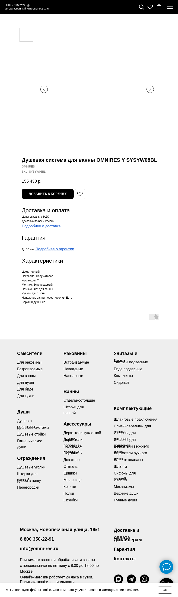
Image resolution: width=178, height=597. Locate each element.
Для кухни (25, 396)
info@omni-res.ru (39, 548)
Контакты (125, 558)
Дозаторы (72, 460)
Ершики (70, 473)
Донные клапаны (128, 460)
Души (23, 411)
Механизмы (124, 487)
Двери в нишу (29, 481)
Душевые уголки (31, 467)
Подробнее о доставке (41, 226)
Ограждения (31, 458)
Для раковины (29, 362)
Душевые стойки (31, 434)
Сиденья (121, 382)
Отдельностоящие (79, 400)
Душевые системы (33, 427)
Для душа (25, 382)
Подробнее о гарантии (54, 249)
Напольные (73, 376)
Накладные (73, 369)
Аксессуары (77, 423)
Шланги (120, 466)
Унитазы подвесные (131, 362)
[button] (141, 7)
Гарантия (124, 549)
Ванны (71, 391)
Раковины (75, 353)
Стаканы (71, 466)
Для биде (25, 389)
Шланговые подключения (135, 419)
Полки (69, 493)
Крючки (70, 487)
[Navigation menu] (170, 7)
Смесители (29, 353)
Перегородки (28, 487)
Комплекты (123, 376)
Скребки (71, 500)
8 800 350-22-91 (37, 539)
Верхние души (126, 493)
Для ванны (26, 376)
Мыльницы (73, 480)
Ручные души (125, 500)
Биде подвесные (128, 369)
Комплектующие (133, 408)
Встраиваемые (76, 362)
